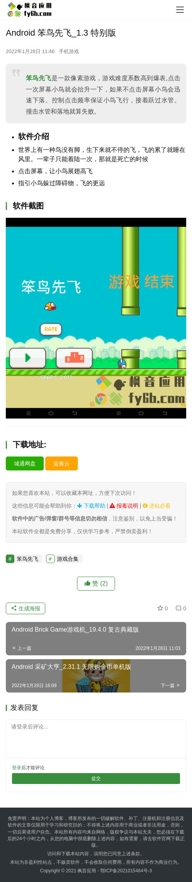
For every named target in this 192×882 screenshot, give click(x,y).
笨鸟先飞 (38, 78)
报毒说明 (124, 506)
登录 (16, 767)
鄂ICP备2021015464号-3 (126, 870)
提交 (96, 778)
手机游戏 (69, 51)
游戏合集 (68, 559)
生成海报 (25, 608)
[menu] (180, 10)
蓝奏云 (61, 463)
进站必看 (157, 506)
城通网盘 (25, 463)
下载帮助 (91, 506)
